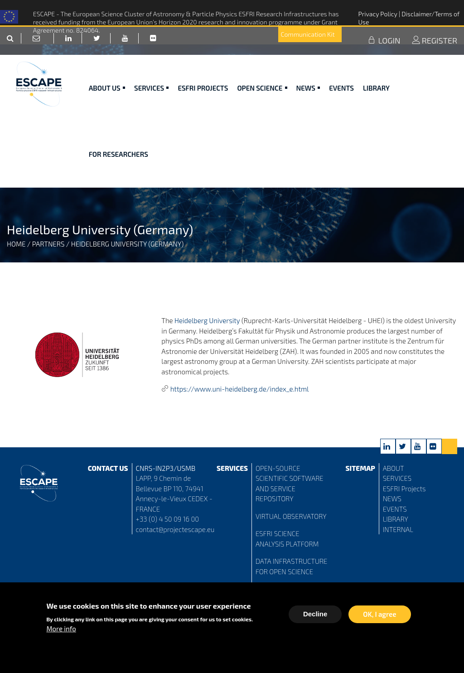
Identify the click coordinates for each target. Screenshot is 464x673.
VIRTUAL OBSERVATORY (291, 516)
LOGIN (383, 51)
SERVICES (397, 478)
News (308, 99)
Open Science (262, 99)
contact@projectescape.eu (175, 529)
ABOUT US (107, 99)
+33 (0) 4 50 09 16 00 (167, 519)
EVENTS (395, 509)
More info (61, 629)
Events (341, 99)
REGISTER (434, 51)
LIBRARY (395, 519)
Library (376, 99)
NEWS (392, 498)
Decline (315, 615)
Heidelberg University (207, 320)
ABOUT (393, 468)
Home (16, 244)
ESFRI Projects (203, 99)
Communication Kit (309, 45)
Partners (48, 244)
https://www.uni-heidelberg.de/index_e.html (239, 389)
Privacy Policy (378, 14)
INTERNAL (398, 529)
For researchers (118, 165)
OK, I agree (379, 615)
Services (151, 99)
